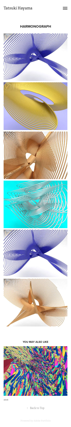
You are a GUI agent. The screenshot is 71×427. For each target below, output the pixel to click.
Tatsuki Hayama (18, 8)
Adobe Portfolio (42, 420)
